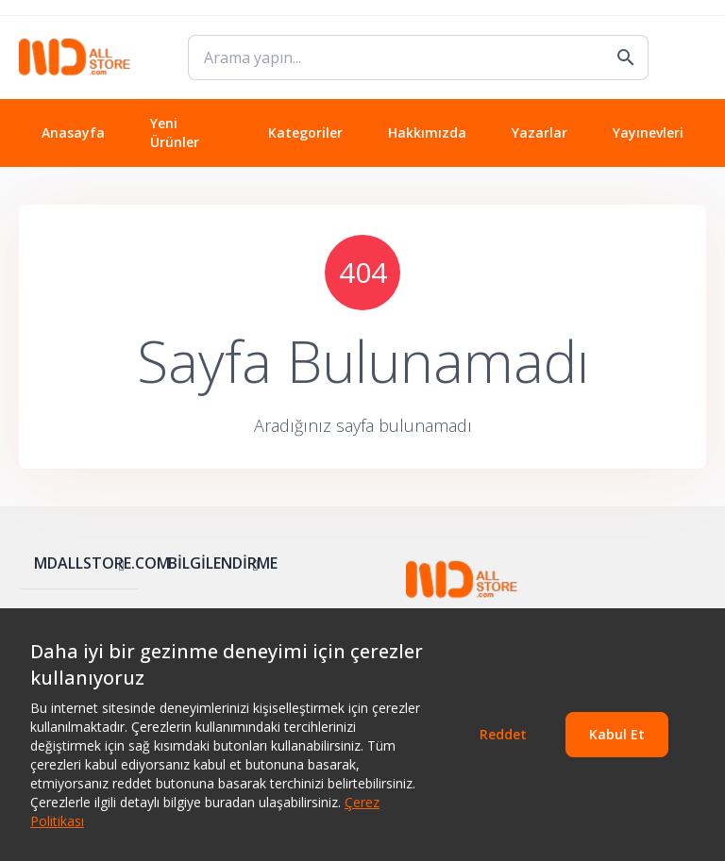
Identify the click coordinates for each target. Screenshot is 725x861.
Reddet (503, 734)
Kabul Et (617, 734)
